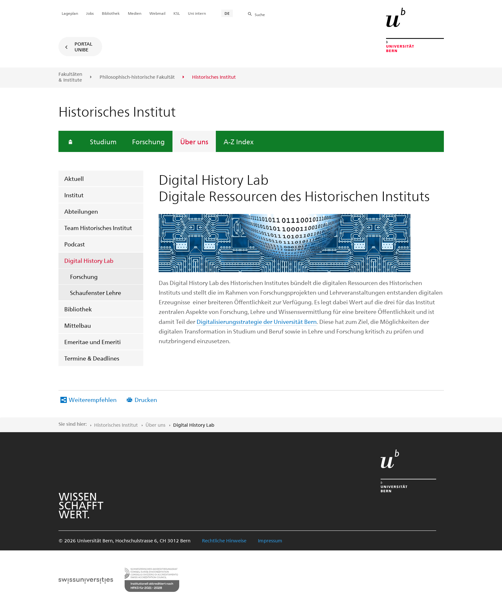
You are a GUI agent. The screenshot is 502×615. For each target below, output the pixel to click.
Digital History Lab (88, 260)
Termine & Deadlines (91, 358)
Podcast (74, 244)
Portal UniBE (83, 46)
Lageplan (70, 13)
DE (227, 13)
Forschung (148, 141)
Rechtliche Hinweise (224, 540)
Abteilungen (81, 211)
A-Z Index (239, 141)
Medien (134, 13)
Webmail (157, 13)
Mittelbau (77, 325)
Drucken (146, 400)
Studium (103, 141)
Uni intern (197, 13)
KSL (176, 13)
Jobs (90, 13)
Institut (74, 195)
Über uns (194, 141)
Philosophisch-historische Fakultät (137, 77)
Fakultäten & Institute (70, 77)
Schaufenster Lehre (95, 293)
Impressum (270, 540)
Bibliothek (78, 309)
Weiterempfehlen (93, 400)
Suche (260, 14)
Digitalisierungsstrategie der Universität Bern (257, 321)
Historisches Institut (116, 425)
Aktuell (74, 178)
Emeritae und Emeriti (92, 342)
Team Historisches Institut (98, 228)
